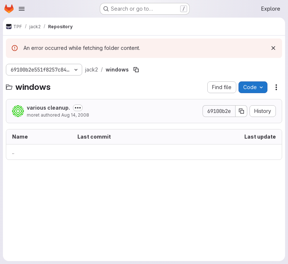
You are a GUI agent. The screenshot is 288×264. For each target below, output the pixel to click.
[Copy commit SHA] (241, 111)
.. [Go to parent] (13, 152)
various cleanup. (48, 107)
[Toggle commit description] (78, 107)
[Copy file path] (136, 70)
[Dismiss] (273, 48)
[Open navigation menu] (22, 9)
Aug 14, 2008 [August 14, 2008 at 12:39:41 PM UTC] (75, 115)
